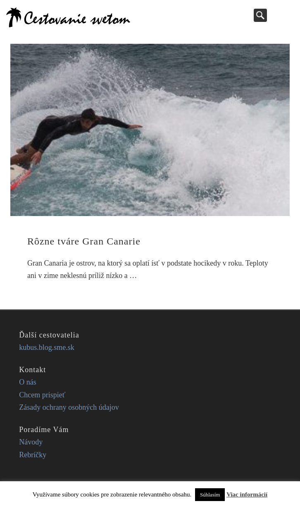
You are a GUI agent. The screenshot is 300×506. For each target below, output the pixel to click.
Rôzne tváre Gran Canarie (83, 241)
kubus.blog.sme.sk (46, 347)
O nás (27, 382)
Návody (31, 442)
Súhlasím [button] (210, 495)
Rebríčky (32, 455)
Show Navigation (285, 14)
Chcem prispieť (42, 395)
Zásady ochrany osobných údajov (69, 407)
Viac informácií (246, 494)
